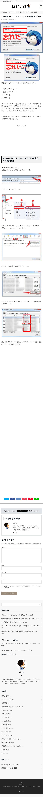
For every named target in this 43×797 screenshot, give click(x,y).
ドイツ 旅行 (6, 727)
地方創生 (5, 752)
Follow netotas (34, 511)
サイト (3, 582)
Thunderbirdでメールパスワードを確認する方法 (16, 653)
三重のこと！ (6, 713)
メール (4, 575)
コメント (4, 547)
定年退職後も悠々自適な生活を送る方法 (14, 625)
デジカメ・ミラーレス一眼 (10, 742)
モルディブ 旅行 (7, 745)
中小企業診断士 (7, 731)
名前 (3, 568)
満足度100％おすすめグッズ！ (12, 749)
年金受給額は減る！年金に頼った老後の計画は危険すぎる (20, 621)
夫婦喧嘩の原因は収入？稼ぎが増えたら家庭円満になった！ (19, 635)
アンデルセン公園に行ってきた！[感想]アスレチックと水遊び (20, 630)
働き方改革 (6, 699)
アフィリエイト (7, 702)
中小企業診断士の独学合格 (10, 767)
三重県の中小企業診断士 (9, 771)
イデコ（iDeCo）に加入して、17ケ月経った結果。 (17, 618)
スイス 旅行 (6, 724)
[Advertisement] (21, 139)
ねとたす (15, 523)
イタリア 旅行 (6, 716)
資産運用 (5, 706)
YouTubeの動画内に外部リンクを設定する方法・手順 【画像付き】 (20, 647)
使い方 (14, 19)
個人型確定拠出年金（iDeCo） (12, 709)
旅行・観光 (6, 734)
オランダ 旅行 (6, 720)
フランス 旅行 (7, 738)
